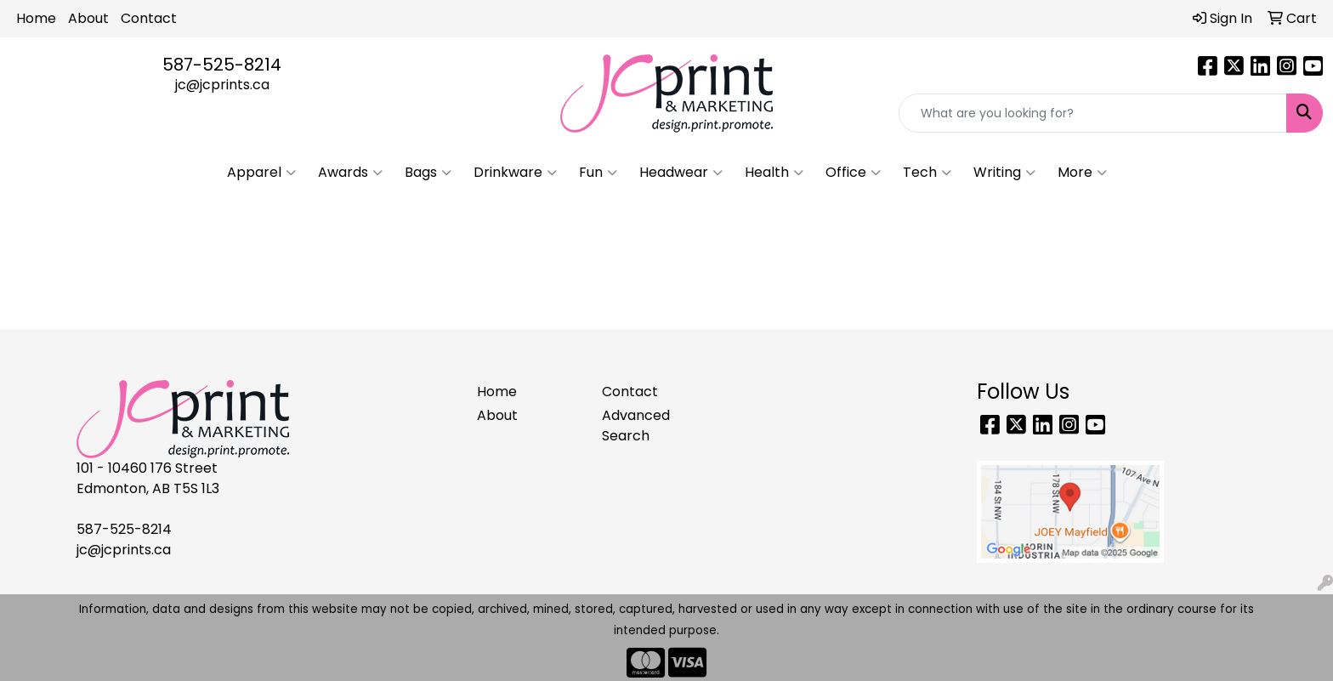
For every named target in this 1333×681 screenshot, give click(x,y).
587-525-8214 (221, 65)
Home (36, 18)
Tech (927, 172)
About (88, 18)
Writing (1004, 172)
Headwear (681, 172)
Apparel (261, 172)
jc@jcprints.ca (222, 84)
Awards (350, 172)
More (1082, 172)
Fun (598, 172)
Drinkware (515, 172)
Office (853, 172)
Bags (428, 172)
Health (774, 172)
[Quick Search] (1093, 113)
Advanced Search (636, 425)
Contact (149, 18)
